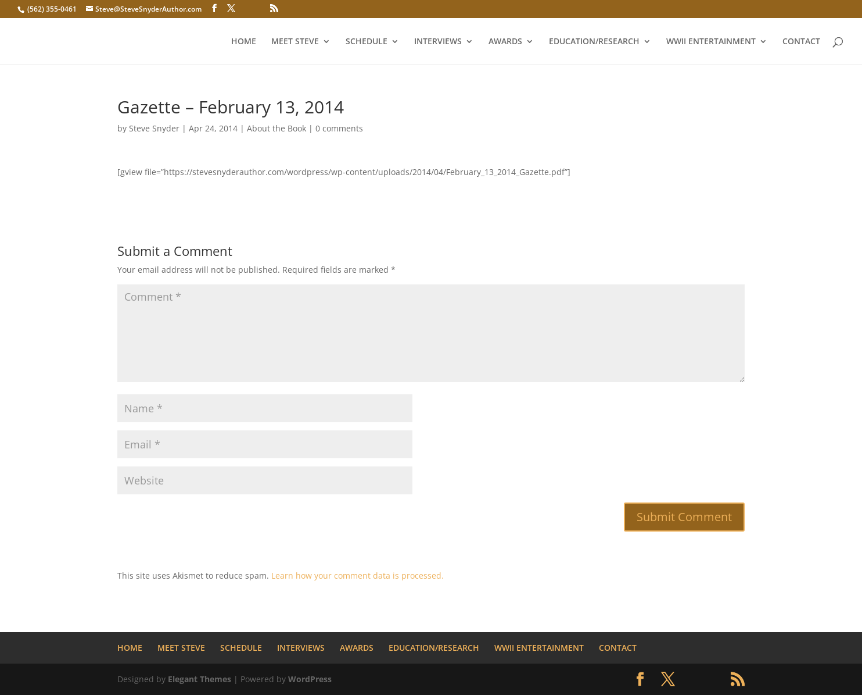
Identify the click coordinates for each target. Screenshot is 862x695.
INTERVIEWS (438, 42)
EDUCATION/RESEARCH (594, 42)
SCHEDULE (366, 42)
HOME (243, 42)
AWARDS (505, 42)
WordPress (310, 679)
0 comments (339, 128)
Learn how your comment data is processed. (357, 575)
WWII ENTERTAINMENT (711, 42)
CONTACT (801, 42)
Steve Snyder (154, 128)
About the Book (276, 128)
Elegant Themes (199, 679)
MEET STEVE (295, 42)
